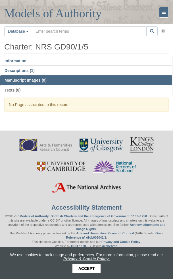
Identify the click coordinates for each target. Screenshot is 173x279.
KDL (83, 246)
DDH (74, 246)
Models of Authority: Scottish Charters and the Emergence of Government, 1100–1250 (83, 216)
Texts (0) (13, 90)
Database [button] (18, 31)
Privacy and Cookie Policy (120, 241)
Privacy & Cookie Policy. (86, 259)
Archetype (109, 246)
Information (15, 61)
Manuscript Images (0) (26, 80)
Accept (86, 268)
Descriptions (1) (20, 70)
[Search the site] (89, 31)
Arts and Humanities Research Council (105, 233)
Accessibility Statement (86, 207)
